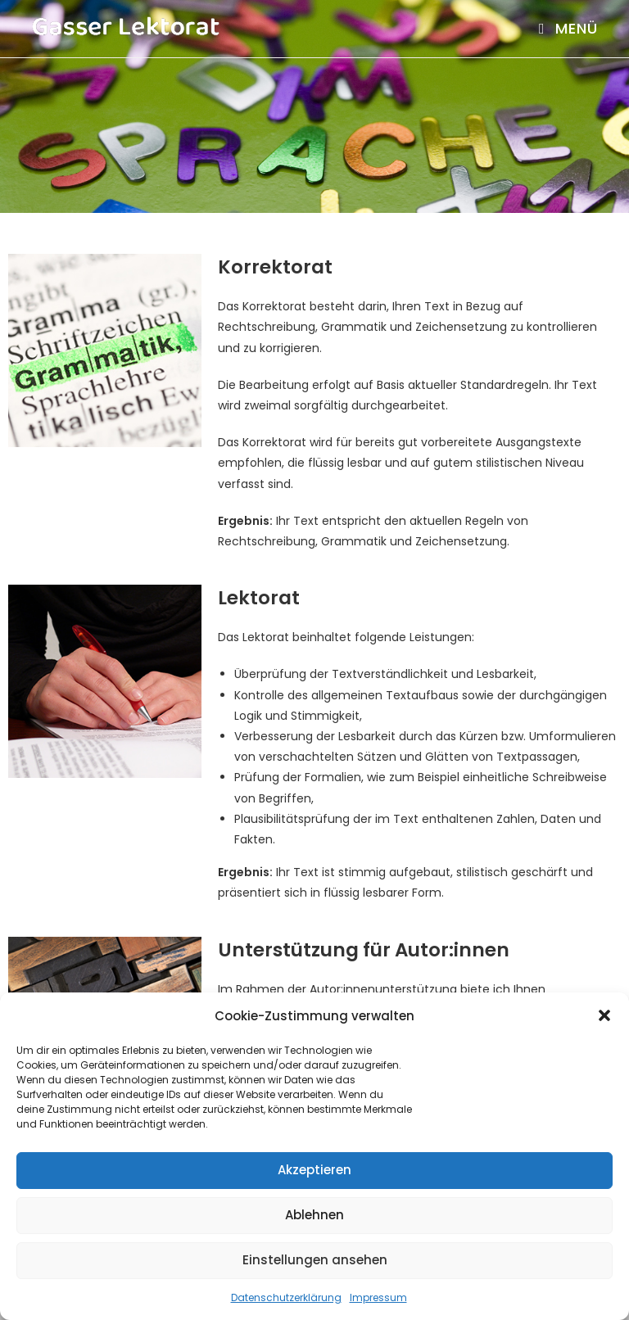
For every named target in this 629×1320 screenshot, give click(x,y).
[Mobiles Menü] (568, 28)
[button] (604, 1015)
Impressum (378, 1297)
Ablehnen (314, 1214)
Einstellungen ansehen (314, 1259)
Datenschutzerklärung (286, 1297)
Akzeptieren (314, 1169)
